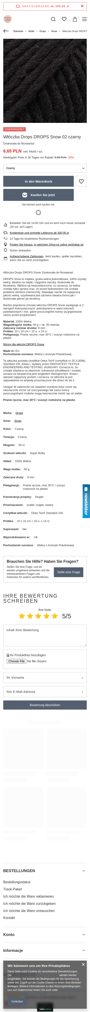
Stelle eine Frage (68, 572)
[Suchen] (53, 19)
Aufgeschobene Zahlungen (26, 256)
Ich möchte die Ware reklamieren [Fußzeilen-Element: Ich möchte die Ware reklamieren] (28, 896)
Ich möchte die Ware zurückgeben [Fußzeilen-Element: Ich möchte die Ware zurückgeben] (29, 903)
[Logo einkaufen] (7, 19)
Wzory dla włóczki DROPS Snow (23, 344)
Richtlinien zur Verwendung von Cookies (35, 975)
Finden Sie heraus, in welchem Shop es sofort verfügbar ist (46, 244)
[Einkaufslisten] (64, 19)
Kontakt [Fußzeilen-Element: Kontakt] (9, 918)
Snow (54, 31)
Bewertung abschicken (45, 705)
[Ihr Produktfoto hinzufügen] (35, 661)
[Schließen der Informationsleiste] (82, 6)
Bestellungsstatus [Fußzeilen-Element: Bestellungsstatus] (16, 882)
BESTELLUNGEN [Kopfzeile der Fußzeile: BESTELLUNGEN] (19, 871)
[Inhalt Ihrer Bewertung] (45, 635)
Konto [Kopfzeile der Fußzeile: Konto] (8, 934)
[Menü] (85, 19)
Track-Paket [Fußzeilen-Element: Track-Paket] (12, 889)
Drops (43, 31)
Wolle (31, 31)
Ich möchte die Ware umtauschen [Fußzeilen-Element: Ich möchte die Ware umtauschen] (29, 911)
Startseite (18, 31)
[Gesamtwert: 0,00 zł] (74, 19)
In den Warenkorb (38, 181)
